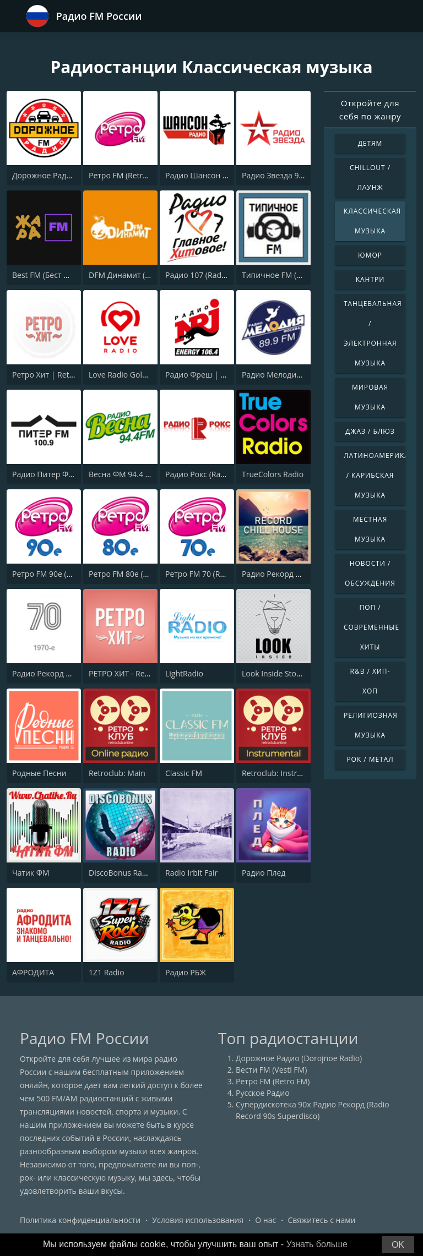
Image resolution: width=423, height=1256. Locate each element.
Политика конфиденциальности (80, 1220)
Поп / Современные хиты (371, 627)
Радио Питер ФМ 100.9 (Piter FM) (72, 474)
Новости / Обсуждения (370, 573)
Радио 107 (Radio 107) (205, 275)
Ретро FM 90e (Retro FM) (56, 574)
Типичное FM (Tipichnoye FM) (296, 275)
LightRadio (184, 673)
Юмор (370, 255)
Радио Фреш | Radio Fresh (214, 374)
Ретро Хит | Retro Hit (50, 374)
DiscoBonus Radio (121, 872)
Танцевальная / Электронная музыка (373, 333)
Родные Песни (39, 773)
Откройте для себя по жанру (370, 109)
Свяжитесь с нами (321, 1220)
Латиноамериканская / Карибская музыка (374, 475)
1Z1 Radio (106, 972)
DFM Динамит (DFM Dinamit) (141, 275)
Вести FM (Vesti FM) (271, 1069)
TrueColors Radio (272, 474)
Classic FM (183, 773)
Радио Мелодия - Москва (288, 374)
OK (398, 1244)
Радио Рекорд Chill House (289, 574)
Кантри (370, 279)
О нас (265, 1220)
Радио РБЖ (185, 972)
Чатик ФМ (31, 872)
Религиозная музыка (371, 725)
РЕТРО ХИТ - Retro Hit (128, 673)
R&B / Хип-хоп (370, 681)
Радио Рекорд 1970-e (51, 673)
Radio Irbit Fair (191, 872)
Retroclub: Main (117, 773)
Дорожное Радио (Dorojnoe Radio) (75, 175)
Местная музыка (370, 529)
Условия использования (197, 1220)
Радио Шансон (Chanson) (212, 175)
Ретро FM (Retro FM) (125, 175)
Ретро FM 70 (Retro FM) (207, 574)
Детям (370, 143)
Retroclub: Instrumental (284, 773)
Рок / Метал (369, 759)
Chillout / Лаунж (370, 177)
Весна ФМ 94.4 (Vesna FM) (137, 474)
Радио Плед (263, 872)
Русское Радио (263, 1093)
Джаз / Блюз (369, 431)
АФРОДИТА (33, 972)
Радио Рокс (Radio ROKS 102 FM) (224, 474)
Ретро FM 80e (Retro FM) (133, 574)
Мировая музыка (370, 397)
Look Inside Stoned (276, 673)
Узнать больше (317, 1244)
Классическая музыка (372, 221)
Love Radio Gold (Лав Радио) (140, 374)
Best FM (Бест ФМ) (45, 275)
